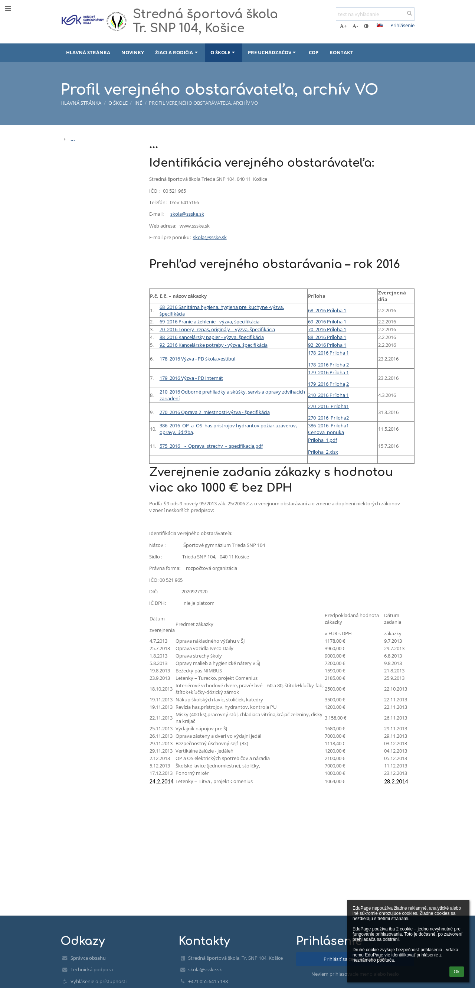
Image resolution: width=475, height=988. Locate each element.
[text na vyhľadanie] (375, 14)
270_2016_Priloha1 (328, 406)
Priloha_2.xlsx (323, 452)
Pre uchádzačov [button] (273, 52)
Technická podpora (92, 969)
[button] (379, 25)
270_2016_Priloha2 (328, 417)
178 (312, 352)
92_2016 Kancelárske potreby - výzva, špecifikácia (214, 345)
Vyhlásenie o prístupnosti (99, 981)
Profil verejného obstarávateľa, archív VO (203, 103)
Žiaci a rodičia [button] (177, 52)
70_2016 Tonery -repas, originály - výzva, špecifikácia (217, 329)
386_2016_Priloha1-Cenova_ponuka (329, 429)
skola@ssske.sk (187, 214)
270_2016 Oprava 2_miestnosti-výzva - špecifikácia (215, 412)
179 (312, 372)
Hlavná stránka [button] (88, 52)
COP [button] (313, 52)
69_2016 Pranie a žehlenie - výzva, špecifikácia (209, 321)
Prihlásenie (402, 25)
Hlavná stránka (80, 103)
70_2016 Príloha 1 (327, 329)
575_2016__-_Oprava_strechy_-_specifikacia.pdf (211, 446)
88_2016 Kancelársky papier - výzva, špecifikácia (212, 337)
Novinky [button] (132, 52)
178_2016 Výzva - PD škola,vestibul (197, 358)
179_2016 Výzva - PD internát (191, 378)
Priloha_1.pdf (322, 440)
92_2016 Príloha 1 (327, 345)
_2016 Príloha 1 (332, 352)
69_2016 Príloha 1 (327, 321)
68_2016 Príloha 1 (327, 310)
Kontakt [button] (341, 52)
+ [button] (343, 26)
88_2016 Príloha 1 (327, 337)
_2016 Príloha (330, 364)
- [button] (355, 26)
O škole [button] (223, 52)
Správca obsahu (88, 958)
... (73, 139)
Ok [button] (456, 971)
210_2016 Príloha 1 (328, 395)
